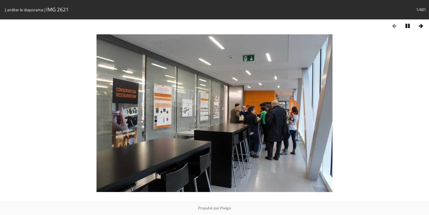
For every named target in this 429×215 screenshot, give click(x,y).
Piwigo (225, 208)
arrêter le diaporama (25, 10)
